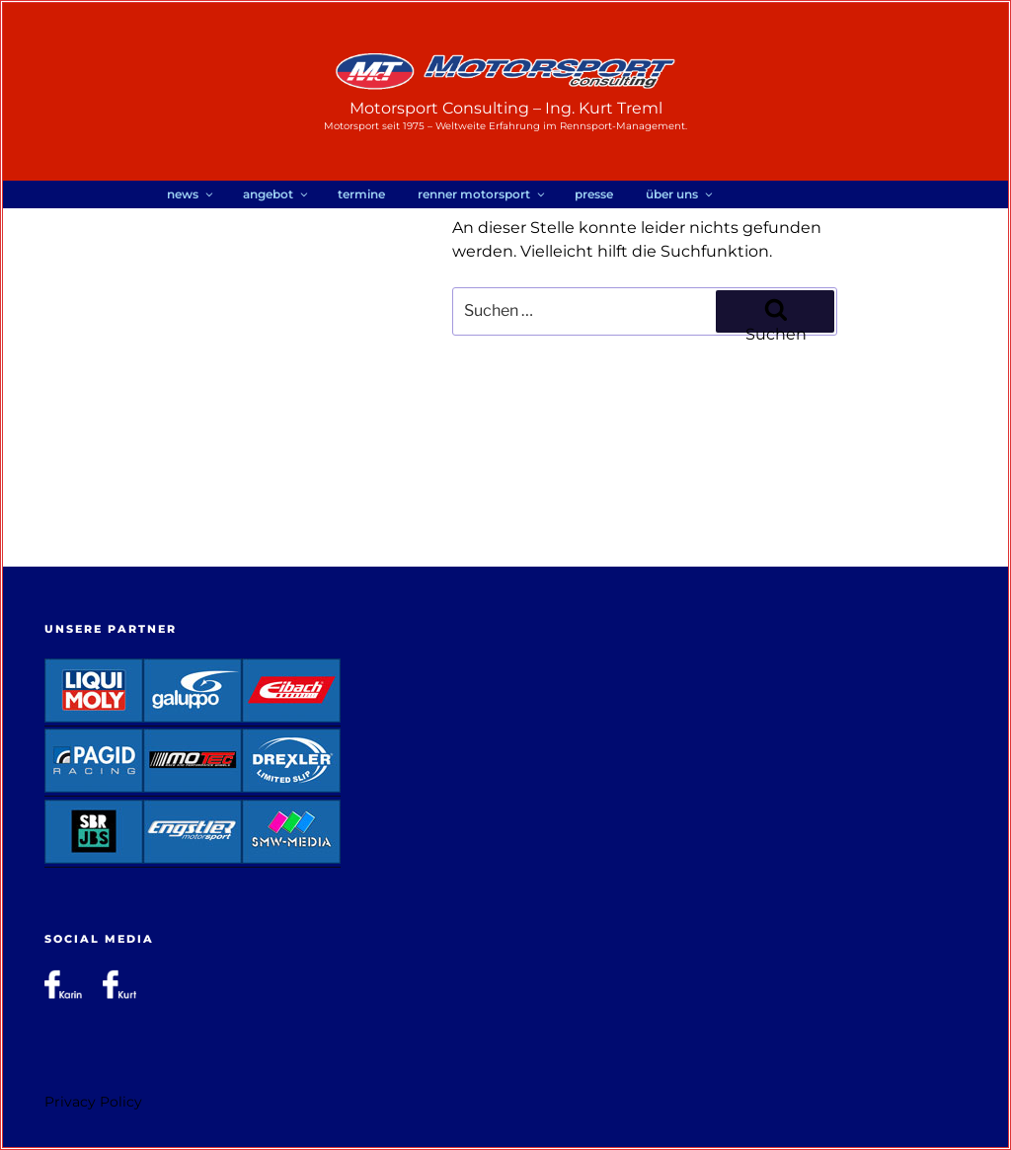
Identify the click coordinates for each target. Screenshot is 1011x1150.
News (191, 194)
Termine (361, 194)
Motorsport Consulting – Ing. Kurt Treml (506, 108)
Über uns (680, 194)
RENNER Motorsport (482, 194)
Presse (594, 194)
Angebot (276, 194)
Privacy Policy (93, 1102)
